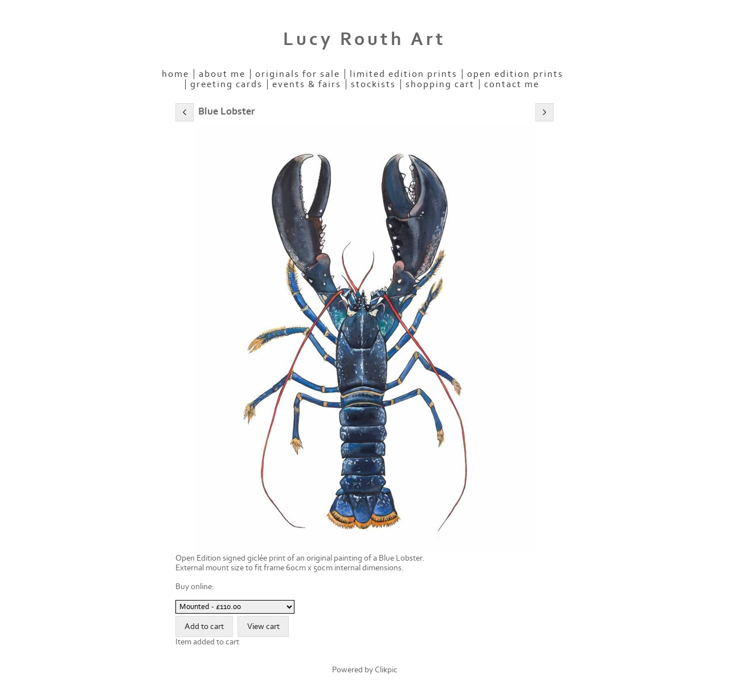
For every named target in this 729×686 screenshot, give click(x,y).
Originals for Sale (297, 74)
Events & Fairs (306, 84)
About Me (222, 74)
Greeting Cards (226, 84)
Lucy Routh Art (364, 39)
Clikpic (386, 670)
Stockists (373, 84)
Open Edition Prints (515, 74)
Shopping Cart (440, 84)
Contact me (511, 84)
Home (175, 74)
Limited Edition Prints (403, 74)
